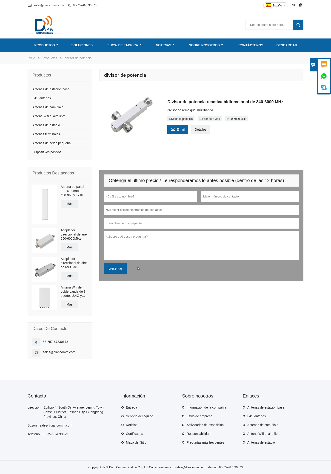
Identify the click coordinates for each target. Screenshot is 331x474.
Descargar (287, 45)
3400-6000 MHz (236, 119)
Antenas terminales (46, 134)
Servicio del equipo (139, 416)
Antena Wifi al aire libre (49, 116)
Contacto (37, 395)
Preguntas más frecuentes (205, 442)
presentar (115, 268)
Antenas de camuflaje (47, 107)
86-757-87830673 (85, 5)
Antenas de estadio (46, 125)
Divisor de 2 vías (210, 119)
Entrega (131, 407)
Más (69, 204)
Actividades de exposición (205, 425)
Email (178, 129)
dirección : (35, 407)
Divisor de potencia (181, 119)
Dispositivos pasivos (46, 152)
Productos (46, 45)
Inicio (31, 58)
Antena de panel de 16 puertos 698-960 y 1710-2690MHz (72, 191)
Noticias (165, 45)
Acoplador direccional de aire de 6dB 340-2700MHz (74, 263)
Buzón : (33, 425)
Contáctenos (250, 45)
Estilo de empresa (199, 416)
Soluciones (82, 45)
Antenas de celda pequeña (51, 143)
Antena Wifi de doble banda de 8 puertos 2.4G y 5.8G (73, 292)
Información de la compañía (206, 407)
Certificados (134, 434)
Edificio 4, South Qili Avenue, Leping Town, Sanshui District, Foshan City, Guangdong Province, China (74, 412)
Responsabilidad (199, 434)
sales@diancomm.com (49, 5)
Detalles (200, 129)
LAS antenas (41, 98)
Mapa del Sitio (136, 442)
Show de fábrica (124, 45)
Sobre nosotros (206, 45)
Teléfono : (35, 434)
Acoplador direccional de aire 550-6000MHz (74, 234)
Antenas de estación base (50, 89)
